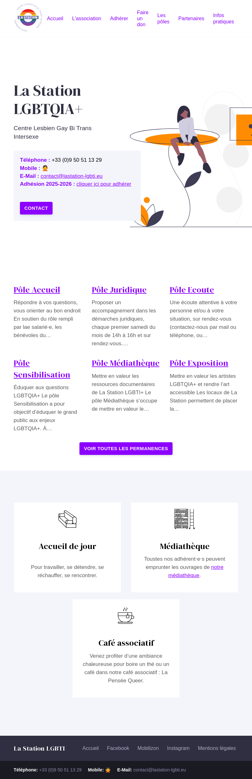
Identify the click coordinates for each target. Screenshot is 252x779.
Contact (36, 208)
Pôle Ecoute (192, 289)
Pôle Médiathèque (126, 363)
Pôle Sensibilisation (42, 368)
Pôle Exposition (199, 363)
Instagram (178, 748)
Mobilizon (148, 748)
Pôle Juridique (119, 289)
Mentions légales (217, 748)
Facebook (118, 748)
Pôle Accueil (37, 289)
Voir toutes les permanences (126, 448)
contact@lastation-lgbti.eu (72, 176)
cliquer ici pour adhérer (104, 184)
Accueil (90, 748)
